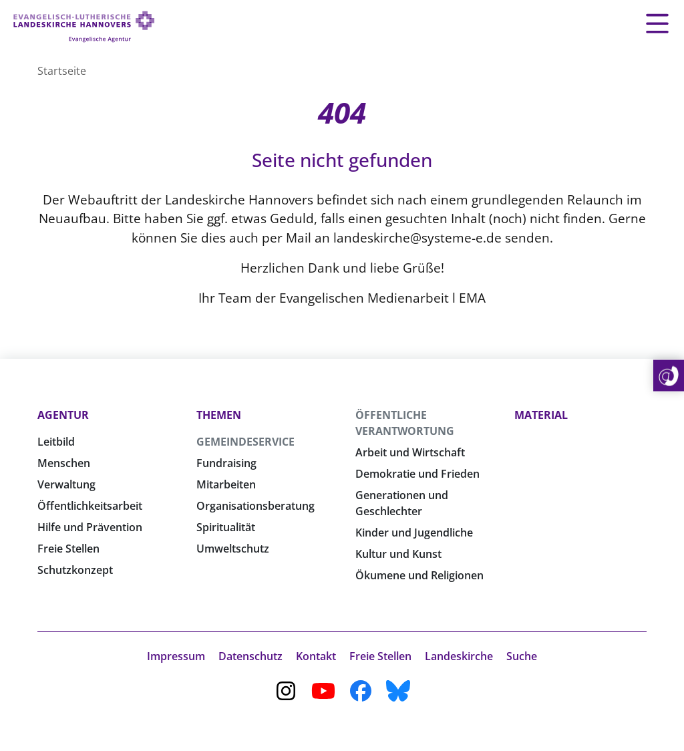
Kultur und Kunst (398, 554)
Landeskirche (459, 656)
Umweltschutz (232, 548)
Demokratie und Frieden (417, 473)
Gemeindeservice (245, 441)
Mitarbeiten (226, 484)
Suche (521, 656)
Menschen (63, 463)
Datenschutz (250, 656)
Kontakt (316, 656)
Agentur (63, 415)
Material (541, 415)
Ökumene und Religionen (419, 575)
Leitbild (56, 441)
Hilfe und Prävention (89, 527)
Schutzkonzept (75, 570)
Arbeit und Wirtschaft (410, 452)
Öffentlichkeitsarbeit (89, 505)
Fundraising (226, 463)
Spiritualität (225, 527)
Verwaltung (66, 484)
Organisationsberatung (255, 505)
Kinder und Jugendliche (414, 532)
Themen (218, 415)
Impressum (176, 656)
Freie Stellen (68, 548)
